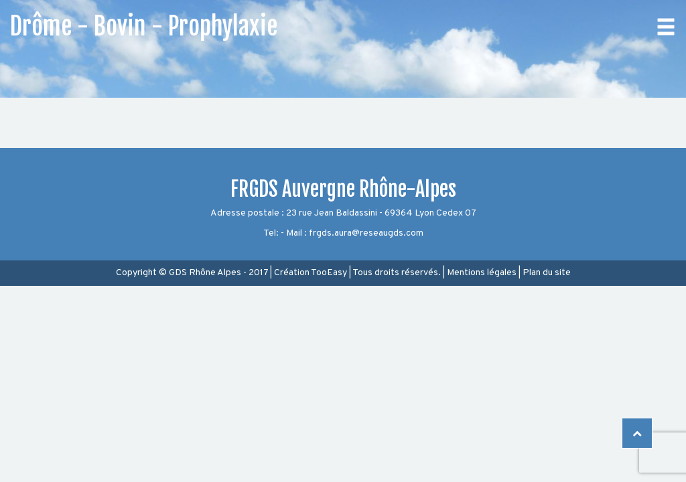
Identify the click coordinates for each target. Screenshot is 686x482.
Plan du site (547, 272)
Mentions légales (482, 272)
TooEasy (329, 272)
